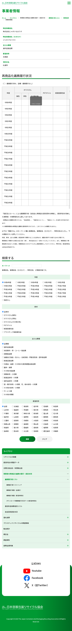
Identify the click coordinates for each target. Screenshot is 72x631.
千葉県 (6, 413)
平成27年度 (62, 286)
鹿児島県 (47, 431)
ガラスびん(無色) (10, 315)
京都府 (26, 420)
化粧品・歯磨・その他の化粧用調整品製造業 (20, 364)
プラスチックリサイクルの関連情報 (16, 523)
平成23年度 (48, 289)
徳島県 (6, 427)
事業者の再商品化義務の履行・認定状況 (17, 474)
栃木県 (36, 410)
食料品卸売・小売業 (11, 381)
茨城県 (26, 410)
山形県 (6, 410)
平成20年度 (21, 293)
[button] (69, 3)
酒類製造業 (8, 354)
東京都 (16, 413)
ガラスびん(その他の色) (12, 322)
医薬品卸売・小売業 (11, 377)
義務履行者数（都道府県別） (15, 496)
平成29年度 (35, 286)
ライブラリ (13, 18)
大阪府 (36, 420)
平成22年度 (62, 289)
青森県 (26, 406)
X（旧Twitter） (36, 585)
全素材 (6, 312)
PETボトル (8, 325)
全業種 (6, 344)
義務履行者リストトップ (14, 485)
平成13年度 (48, 296)
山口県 (55, 424)
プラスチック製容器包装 (12, 332)
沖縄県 (55, 431)
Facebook (33, 578)
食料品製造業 (8, 347)
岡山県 (36, 424)
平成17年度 (62, 293)
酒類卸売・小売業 (10, 374)
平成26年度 (8, 289)
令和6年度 (7, 282)
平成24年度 (35, 289)
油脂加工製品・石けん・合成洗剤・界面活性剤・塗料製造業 (25, 357)
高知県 (36, 427)
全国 (5, 406)
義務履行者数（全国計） (14, 490)
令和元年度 (8, 286)
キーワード (6, 266)
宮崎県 (36, 431)
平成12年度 (62, 296)
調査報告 (6, 540)
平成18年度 (48, 293)
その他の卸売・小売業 (12, 387)
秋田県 (55, 406)
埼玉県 (55, 410)
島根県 (26, 424)
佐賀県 (55, 427)
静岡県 (46, 417)
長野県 (26, 417)
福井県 (6, 417)
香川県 (16, 427)
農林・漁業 (8, 367)
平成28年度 (48, 286)
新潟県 (36, 413)
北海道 (16, 406)
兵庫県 (46, 420)
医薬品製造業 (8, 360)
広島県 (46, 424)
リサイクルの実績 (9, 457)
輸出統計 (6, 529)
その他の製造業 (9, 371)
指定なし (7, 300)
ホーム (4, 18)
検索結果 (66, 18)
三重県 (6, 420)
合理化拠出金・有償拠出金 (12, 468)
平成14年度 (35, 296)
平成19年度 (35, 293)
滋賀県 (16, 420)
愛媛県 (26, 427)
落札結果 (6, 517)
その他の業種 (8, 394)
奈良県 (55, 420)
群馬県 (46, 410)
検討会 (5, 534)
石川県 (55, 413)
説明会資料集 (8, 545)
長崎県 (6, 431)
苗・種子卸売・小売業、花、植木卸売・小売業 (20, 384)
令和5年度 (21, 282)
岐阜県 (36, 417)
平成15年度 (21, 296)
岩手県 (36, 406)
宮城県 (46, 406)
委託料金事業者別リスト (13, 506)
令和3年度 (48, 282)
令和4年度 (34, 282)
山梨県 (16, 417)
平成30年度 (21, 286)
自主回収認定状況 (11, 512)
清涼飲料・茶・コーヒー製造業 (15, 350)
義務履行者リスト (54, 18)
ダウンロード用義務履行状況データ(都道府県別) (21, 501)
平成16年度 (8, 296)
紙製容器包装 (8, 328)
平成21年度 (8, 293)
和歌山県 (7, 424)
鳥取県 (16, 424)
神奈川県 (27, 413)
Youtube (32, 570)
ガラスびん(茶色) (10, 318)
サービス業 (8, 391)
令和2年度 (61, 282)
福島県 (16, 410)
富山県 (46, 413)
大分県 (26, 431)
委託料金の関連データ (11, 462)
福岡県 (46, 427)
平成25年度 (21, 289)
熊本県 (16, 431)
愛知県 (55, 417)
